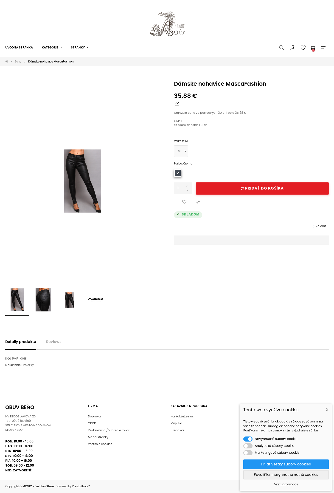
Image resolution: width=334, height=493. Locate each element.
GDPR (92, 423)
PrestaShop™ (81, 486)
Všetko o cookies (100, 444)
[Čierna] (177, 173)
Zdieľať (321, 226)
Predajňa (177, 430)
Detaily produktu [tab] (20, 342)
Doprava (94, 416)
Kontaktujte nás (182, 416)
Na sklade (13, 365)
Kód (8, 358)
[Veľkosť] (181, 151)
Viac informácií (286, 484)
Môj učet (177, 423)
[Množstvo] (183, 188)
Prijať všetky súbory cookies (286, 464)
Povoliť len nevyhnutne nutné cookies (286, 474)
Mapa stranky (98, 437)
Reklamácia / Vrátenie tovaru (109, 430)
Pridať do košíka (262, 188)
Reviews (54, 342)
